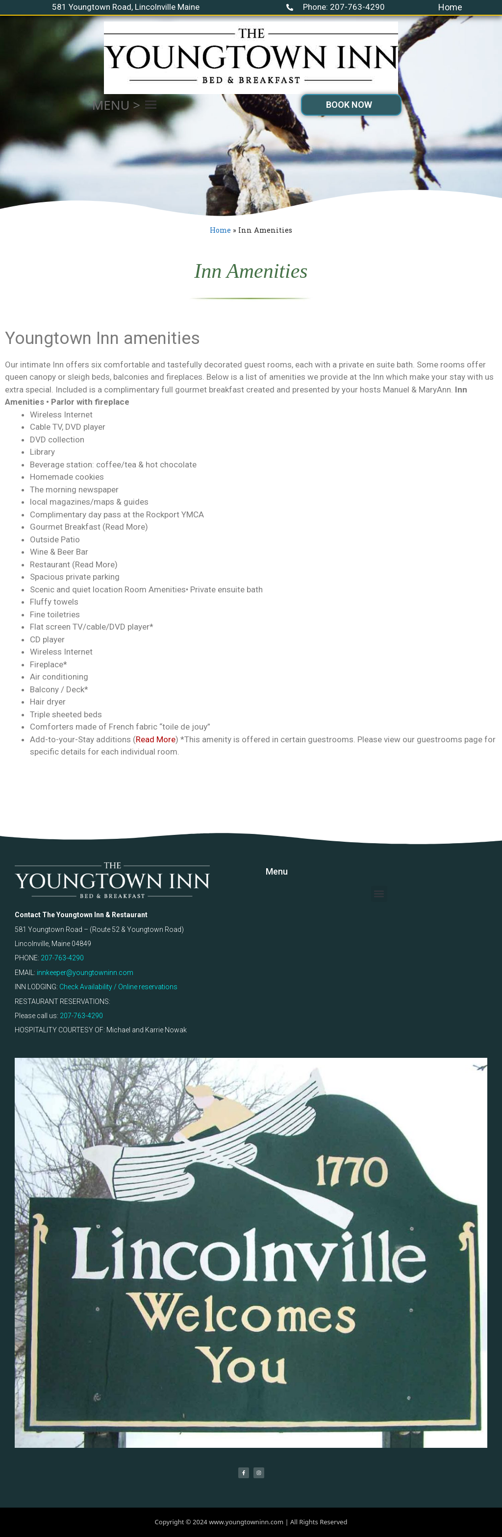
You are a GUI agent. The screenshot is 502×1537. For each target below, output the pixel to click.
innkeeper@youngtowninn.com (85, 972)
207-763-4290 (62, 958)
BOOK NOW (349, 104)
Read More (156, 739)
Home (450, 7)
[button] (116, 105)
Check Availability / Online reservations (118, 987)
